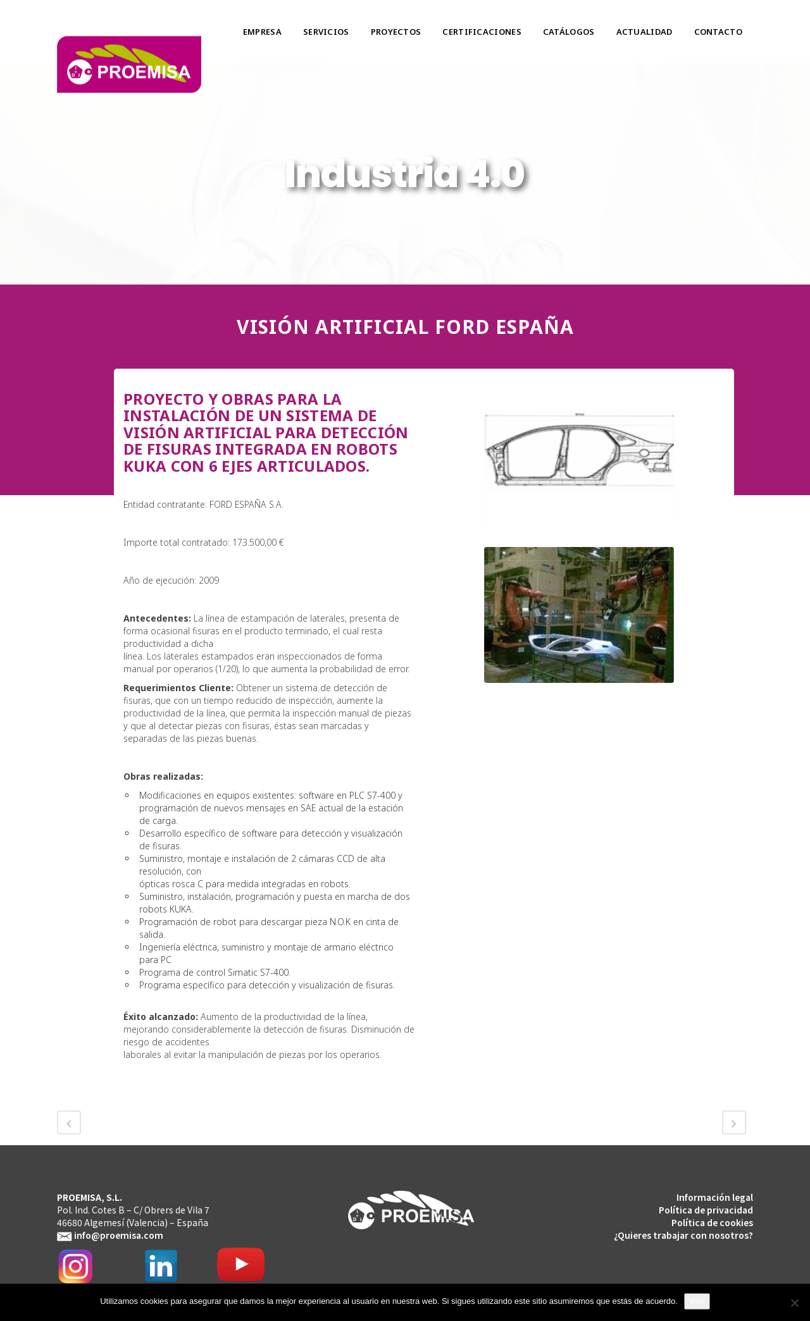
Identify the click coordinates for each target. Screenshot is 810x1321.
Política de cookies (712, 1222)
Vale (697, 1301)
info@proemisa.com (118, 1235)
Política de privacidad (706, 1209)
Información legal (714, 1197)
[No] (794, 1302)
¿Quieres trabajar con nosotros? (683, 1235)
